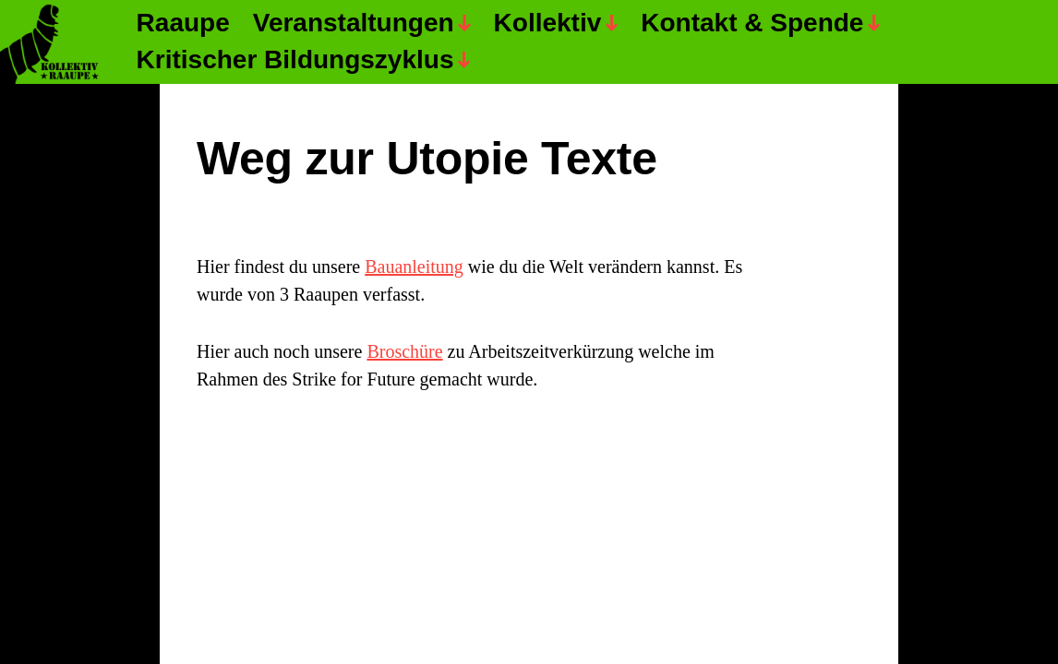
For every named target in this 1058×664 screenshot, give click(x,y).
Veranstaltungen (353, 23)
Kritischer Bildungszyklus (295, 60)
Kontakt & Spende (752, 23)
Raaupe (183, 23)
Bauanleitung (414, 266)
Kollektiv (548, 23)
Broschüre (404, 351)
